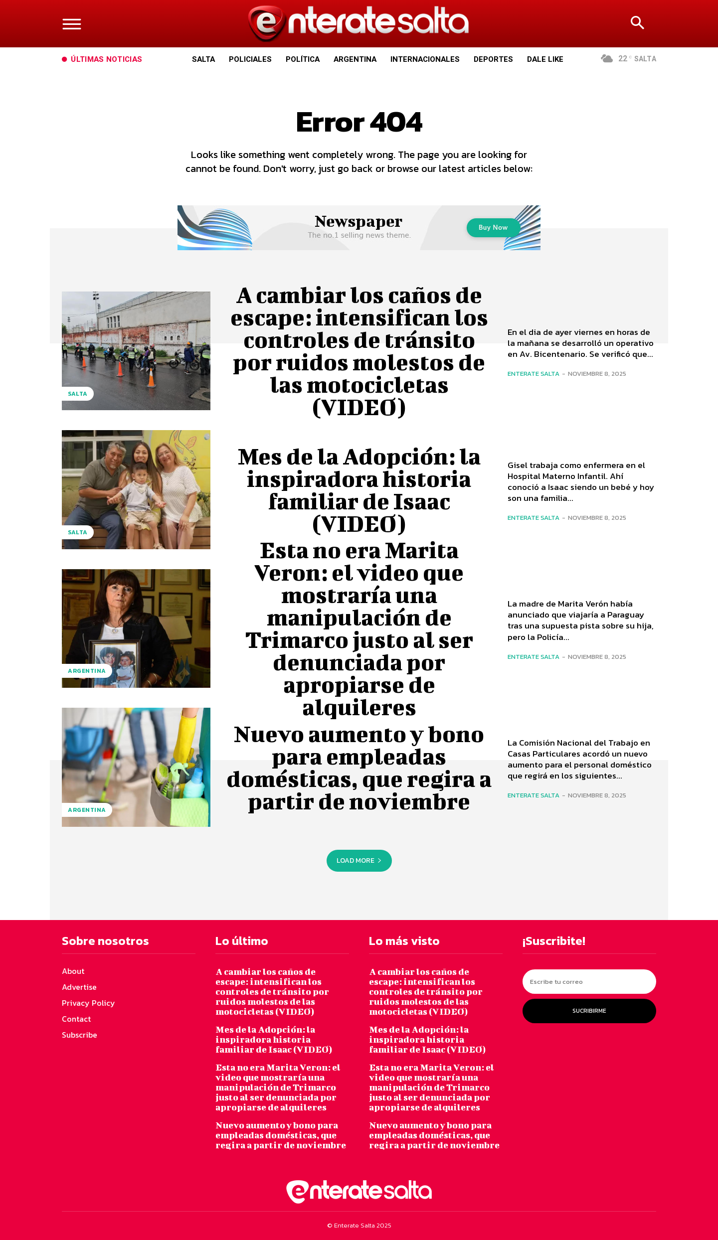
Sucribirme (589, 1010)
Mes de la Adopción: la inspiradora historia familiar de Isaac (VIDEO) (359, 489)
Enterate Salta (533, 373)
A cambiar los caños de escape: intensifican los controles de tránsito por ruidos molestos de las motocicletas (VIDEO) (359, 351)
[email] (589, 981)
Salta (78, 393)
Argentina (87, 670)
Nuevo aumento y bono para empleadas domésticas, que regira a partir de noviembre (359, 767)
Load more (359, 860)
